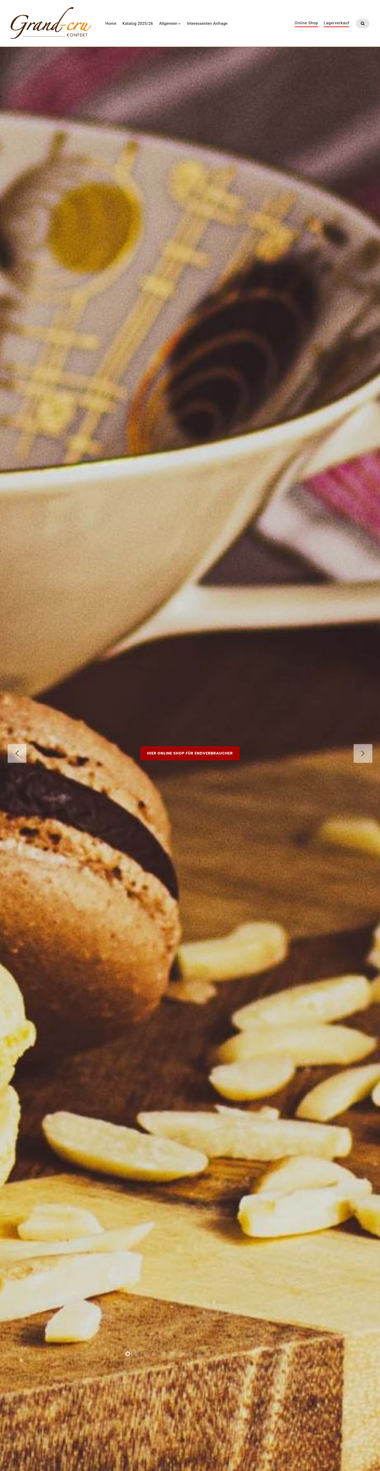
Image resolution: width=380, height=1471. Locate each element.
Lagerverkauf (336, 23)
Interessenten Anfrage (207, 23)
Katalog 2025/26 (137, 23)
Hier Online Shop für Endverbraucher (190, 758)
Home (110, 23)
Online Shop (306, 23)
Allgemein (168, 23)
